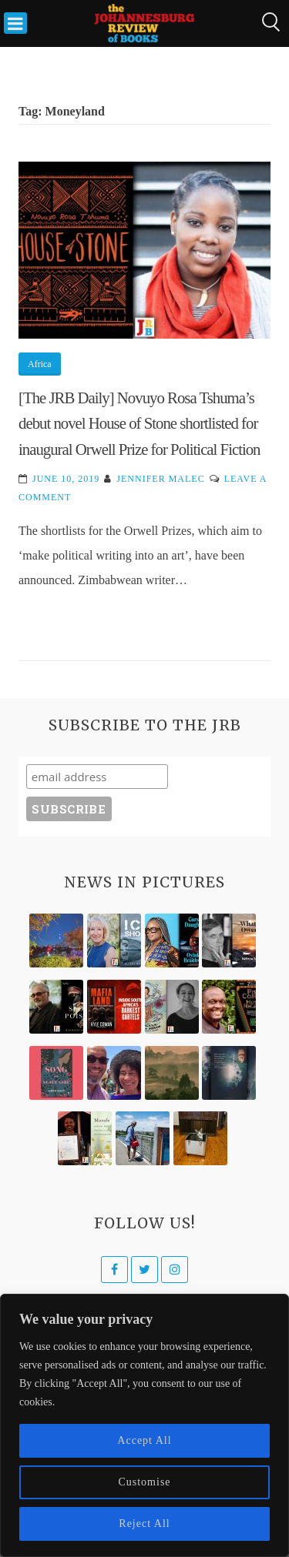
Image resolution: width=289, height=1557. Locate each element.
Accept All (144, 1440)
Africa (40, 364)
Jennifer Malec (160, 478)
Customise (144, 1482)
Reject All (144, 1523)
